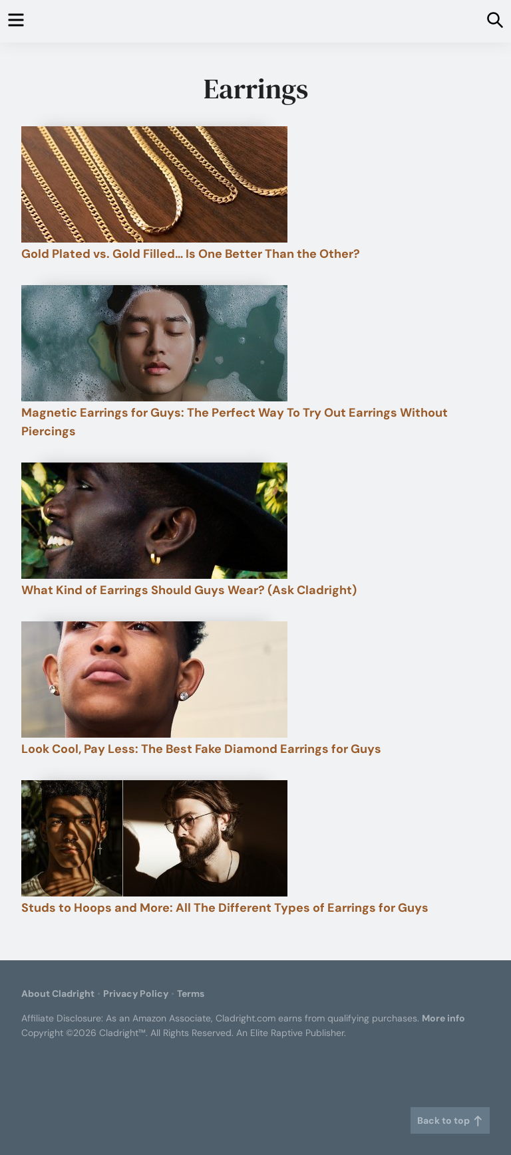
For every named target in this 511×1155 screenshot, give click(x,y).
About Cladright (57, 993)
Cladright (255, 21)
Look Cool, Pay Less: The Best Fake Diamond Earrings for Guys (201, 749)
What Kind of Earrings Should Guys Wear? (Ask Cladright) (189, 590)
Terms (190, 993)
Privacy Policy (135, 993)
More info (443, 1018)
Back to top (450, 1120)
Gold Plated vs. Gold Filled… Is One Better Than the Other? (190, 254)
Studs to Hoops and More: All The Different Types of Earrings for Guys (224, 908)
